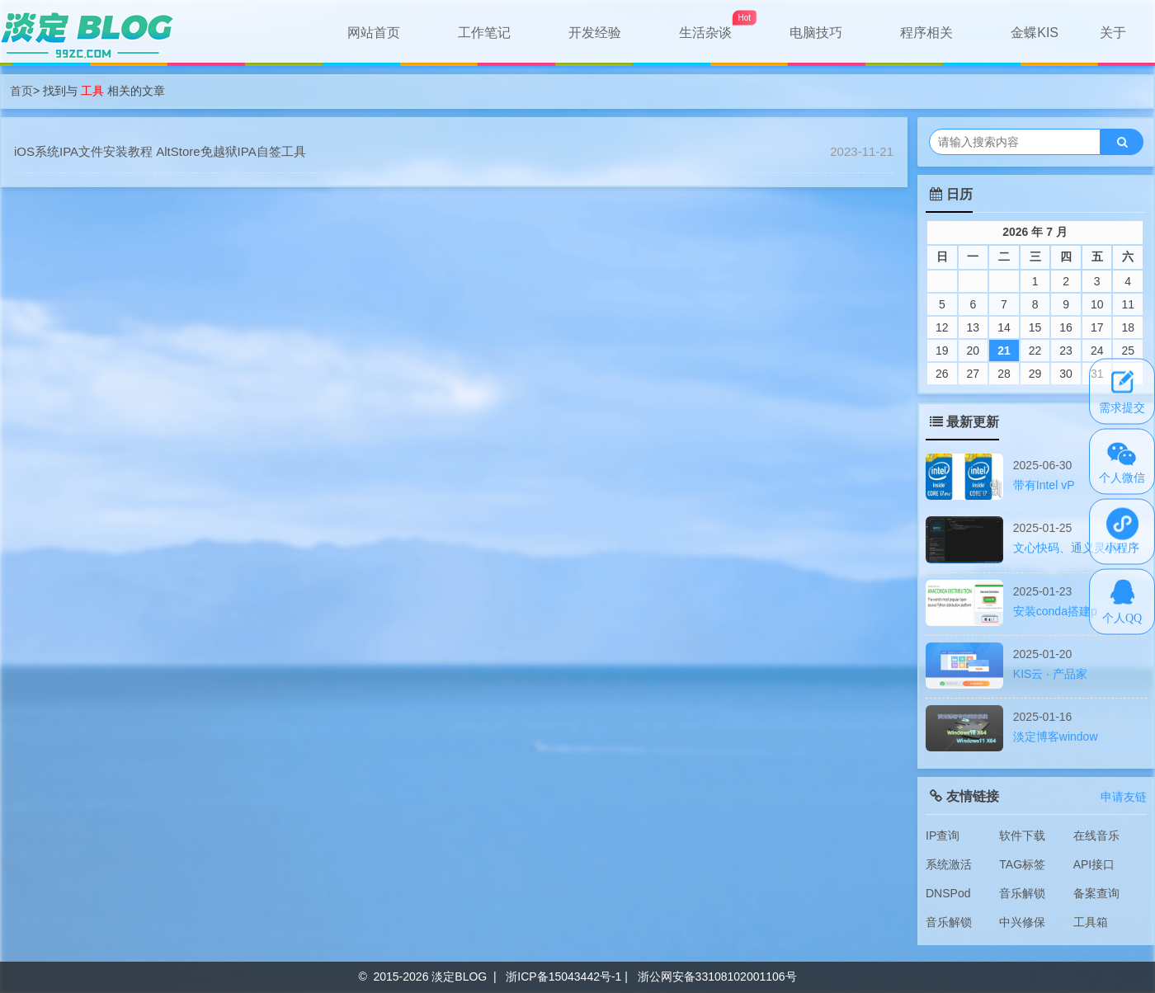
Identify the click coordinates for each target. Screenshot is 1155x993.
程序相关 (926, 33)
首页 (21, 90)
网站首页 (373, 33)
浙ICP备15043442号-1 (563, 976)
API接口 (1094, 864)
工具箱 (1090, 922)
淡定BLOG (459, 976)
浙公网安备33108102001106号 (717, 976)
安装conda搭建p (1055, 611)
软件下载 (1022, 835)
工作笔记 (484, 33)
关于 (1113, 33)
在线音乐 (1096, 835)
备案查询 (1096, 893)
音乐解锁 (1022, 893)
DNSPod (948, 893)
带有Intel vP (1044, 485)
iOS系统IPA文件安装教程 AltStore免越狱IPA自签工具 (160, 151)
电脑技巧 (816, 33)
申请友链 (1124, 796)
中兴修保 (1022, 922)
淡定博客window (1055, 736)
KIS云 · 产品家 (1050, 673)
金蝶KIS (1034, 33)
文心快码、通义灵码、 (1071, 547)
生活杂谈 (705, 33)
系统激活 (949, 864)
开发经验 (594, 33)
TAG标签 (1022, 864)
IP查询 (942, 835)
